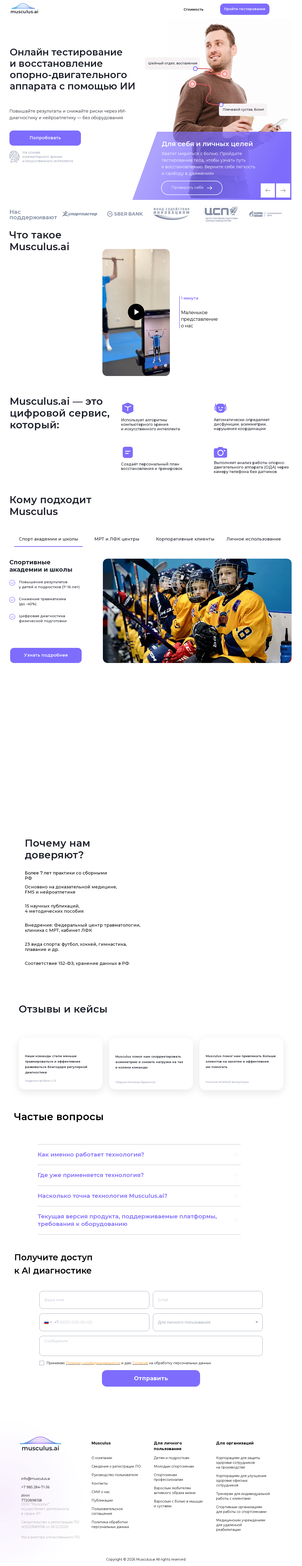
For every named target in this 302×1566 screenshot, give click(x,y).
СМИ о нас (101, 1492)
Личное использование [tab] (253, 539)
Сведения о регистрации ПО (116, 1466)
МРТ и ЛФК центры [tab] (116, 539)
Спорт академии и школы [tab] (48, 539)
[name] (94, 1300)
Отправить (151, 1378)
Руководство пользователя (115, 1475)
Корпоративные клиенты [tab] (185, 539)
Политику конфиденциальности (93, 1363)
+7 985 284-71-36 (35, 1487)
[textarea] (151, 1346)
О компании (102, 1458)
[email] (208, 1300)
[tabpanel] (151, 611)
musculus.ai (24, 11)
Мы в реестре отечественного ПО (50, 1537)
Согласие (140, 1363)
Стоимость (193, 9)
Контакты (100, 1483)
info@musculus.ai (35, 1479)
